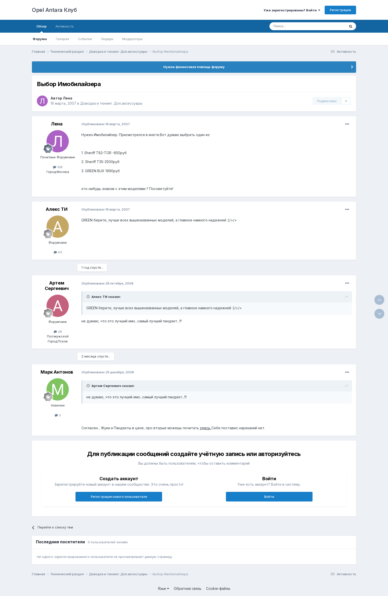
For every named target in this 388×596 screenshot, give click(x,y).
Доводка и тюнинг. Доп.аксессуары (111, 103)
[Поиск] (295, 26)
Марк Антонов (57, 372)
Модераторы (132, 39)
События (85, 39)
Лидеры (107, 39)
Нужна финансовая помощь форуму (194, 67)
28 (58, 332)
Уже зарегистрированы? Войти (292, 10)
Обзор (41, 28)
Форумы (40, 39)
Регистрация (340, 10)
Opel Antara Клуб (54, 10)
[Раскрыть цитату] (88, 297)
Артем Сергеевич (57, 285)
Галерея (62, 39)
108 (57, 167)
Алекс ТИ (57, 209)
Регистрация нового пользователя (119, 497)
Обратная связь (187, 588)
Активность (64, 26)
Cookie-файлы (218, 588)
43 (58, 252)
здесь (205, 428)
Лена (67, 98)
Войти (269, 497)
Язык (163, 588)
